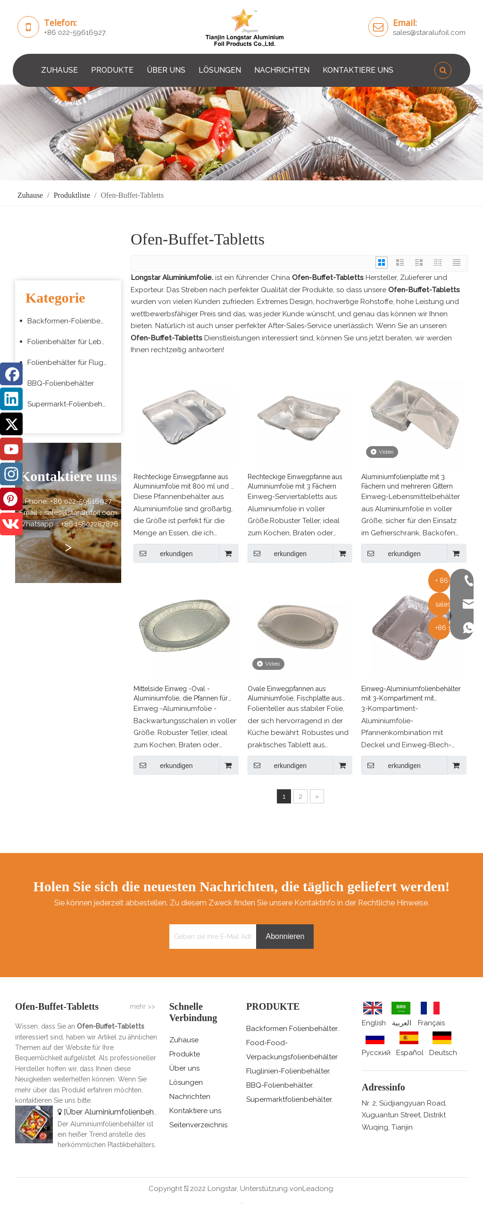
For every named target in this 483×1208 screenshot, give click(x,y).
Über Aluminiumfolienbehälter (117, 1111)
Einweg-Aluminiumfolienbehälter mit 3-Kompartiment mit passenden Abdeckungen (411, 694)
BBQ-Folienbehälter (60, 383)
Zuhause (184, 1040)
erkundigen (162, 553)
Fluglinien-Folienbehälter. (288, 1071)
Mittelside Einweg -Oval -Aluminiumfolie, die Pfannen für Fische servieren (180, 694)
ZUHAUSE (59, 70)
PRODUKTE (112, 70)
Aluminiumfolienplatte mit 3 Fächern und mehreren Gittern (407, 481)
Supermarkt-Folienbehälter (72, 404)
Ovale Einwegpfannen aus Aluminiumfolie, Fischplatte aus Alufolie (295, 694)
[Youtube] (11, 449)
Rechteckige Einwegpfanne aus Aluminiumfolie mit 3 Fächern (295, 481)
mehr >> (142, 1006)
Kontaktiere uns (195, 1111)
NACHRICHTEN (281, 70)
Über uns (184, 1068)
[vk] (11, 524)
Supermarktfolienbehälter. (289, 1099)
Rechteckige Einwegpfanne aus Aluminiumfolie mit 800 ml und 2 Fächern (183, 482)
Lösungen (186, 1082)
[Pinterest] (11, 499)
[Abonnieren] (285, 936)
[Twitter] (11, 424)
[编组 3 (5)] (241, 132)
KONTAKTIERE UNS (358, 70)
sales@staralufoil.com (429, 32)
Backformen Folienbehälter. (292, 1028)
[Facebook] (11, 374)
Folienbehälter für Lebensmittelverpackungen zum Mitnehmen (72, 342)
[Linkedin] (11, 399)
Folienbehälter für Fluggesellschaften (72, 362)
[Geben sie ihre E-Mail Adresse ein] (210, 936)
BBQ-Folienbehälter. (280, 1085)
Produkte (184, 1054)
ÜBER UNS (166, 70)
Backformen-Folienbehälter (72, 321)
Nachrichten (189, 1096)
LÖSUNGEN (220, 70)
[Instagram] (11, 474)
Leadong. (318, 1188)
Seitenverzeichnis (198, 1125)
